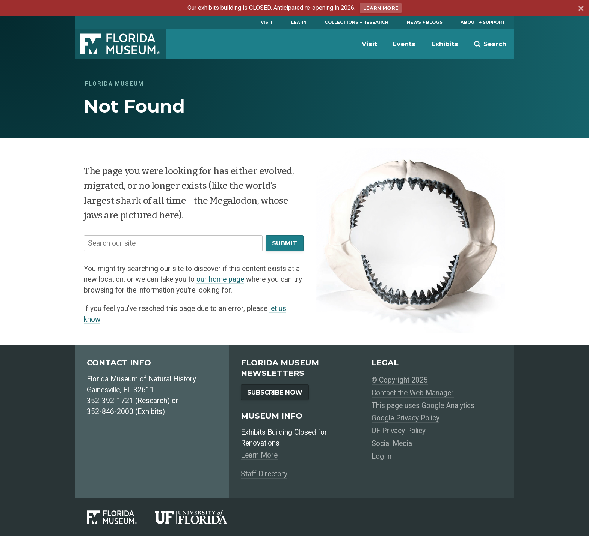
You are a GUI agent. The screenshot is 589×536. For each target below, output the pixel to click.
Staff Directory (264, 474)
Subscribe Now (274, 392)
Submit (284, 243)
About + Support (483, 22)
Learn (299, 22)
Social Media (392, 443)
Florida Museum (120, 44)
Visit (267, 22)
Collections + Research (356, 22)
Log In (381, 456)
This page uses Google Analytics (423, 405)
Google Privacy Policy (405, 418)
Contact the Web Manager (413, 393)
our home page (220, 279)
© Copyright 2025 (400, 380)
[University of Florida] (200, 517)
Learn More (381, 8)
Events (404, 44)
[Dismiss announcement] (580, 9)
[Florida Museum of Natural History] (121, 517)
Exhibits (444, 44)
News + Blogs (425, 22)
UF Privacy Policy (399, 430)
